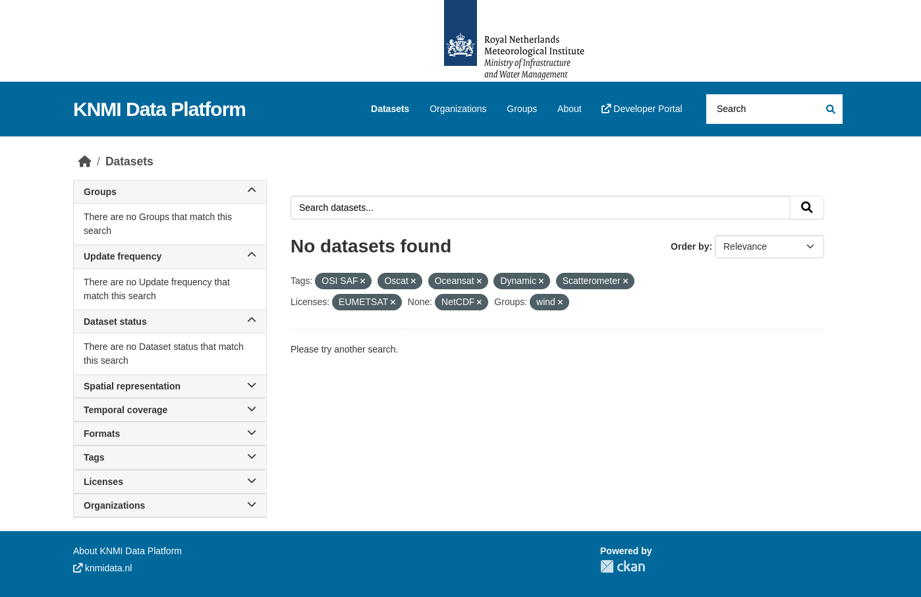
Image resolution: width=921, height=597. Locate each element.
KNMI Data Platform (159, 109)
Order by (690, 246)
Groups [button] (170, 192)
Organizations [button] (170, 505)
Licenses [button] (170, 482)
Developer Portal (641, 108)
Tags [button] (170, 457)
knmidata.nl (102, 568)
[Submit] (829, 109)
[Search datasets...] (774, 109)
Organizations (458, 108)
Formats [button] (170, 434)
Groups (522, 108)
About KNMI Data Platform (127, 551)
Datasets (390, 108)
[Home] (85, 161)
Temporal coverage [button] (170, 410)
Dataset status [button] (170, 321)
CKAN (622, 566)
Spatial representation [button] (170, 386)
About (569, 108)
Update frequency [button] (170, 256)
